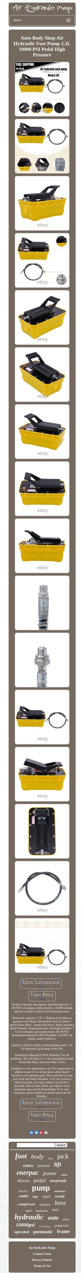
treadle (60, 1196)
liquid (28, 1210)
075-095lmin (44, 1226)
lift (57, 1164)
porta (66, 1219)
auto (53, 1217)
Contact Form (42, 1253)
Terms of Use (41, 1266)
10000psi (25, 1225)
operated (21, 1232)
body (37, 1156)
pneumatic (43, 1231)
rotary (28, 1165)
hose (60, 1202)
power (50, 1173)
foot (21, 1156)
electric (23, 1191)
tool (55, 1209)
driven (23, 1180)
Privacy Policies (42, 1260)
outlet (23, 1196)
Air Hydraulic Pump (42, 1247)
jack (63, 1156)
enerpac (28, 1172)
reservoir (58, 1180)
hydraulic (29, 1217)
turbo (64, 1174)
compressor (26, 1204)
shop (50, 1158)
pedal (40, 1180)
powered (61, 1226)
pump (41, 1188)
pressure (44, 1166)
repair (46, 1196)
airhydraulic (42, 1210)
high (35, 1196)
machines (59, 1191)
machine (45, 1204)
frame (63, 1231)
